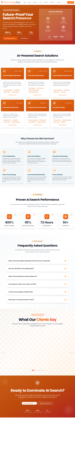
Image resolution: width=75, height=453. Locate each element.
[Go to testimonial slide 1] (32, 370)
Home (25, 2)
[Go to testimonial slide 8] (42, 370)
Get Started (70, 2)
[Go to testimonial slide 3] (35, 370)
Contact (59, 2)
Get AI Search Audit (10, 38)
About (29, 2)
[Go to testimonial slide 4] (36, 370)
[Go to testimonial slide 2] (33, 370)
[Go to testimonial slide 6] (39, 370)
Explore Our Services (45, 403)
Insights (46, 2)
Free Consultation (29, 403)
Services (35, 2)
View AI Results (24, 38)
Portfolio (52, 2)
